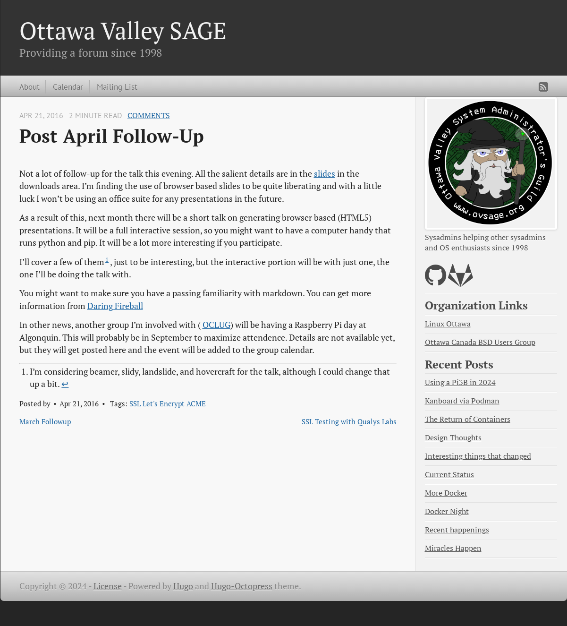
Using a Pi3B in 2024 (460, 382)
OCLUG (216, 324)
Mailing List (117, 86)
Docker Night (447, 511)
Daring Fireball (115, 305)
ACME (196, 403)
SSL (135, 403)
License (107, 586)
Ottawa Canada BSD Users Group (480, 342)
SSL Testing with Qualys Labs (349, 421)
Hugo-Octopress (241, 586)
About (29, 86)
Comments (148, 115)
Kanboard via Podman (462, 401)
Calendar (68, 86)
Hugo (183, 586)
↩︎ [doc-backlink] (64, 383)
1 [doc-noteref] (107, 259)
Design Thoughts (453, 438)
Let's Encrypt (164, 403)
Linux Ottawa (448, 324)
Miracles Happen (453, 548)
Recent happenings (457, 530)
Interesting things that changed (478, 456)
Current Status (449, 475)
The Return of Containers (467, 419)
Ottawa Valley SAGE (123, 30)
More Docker (446, 493)
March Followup (45, 421)
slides (324, 173)
